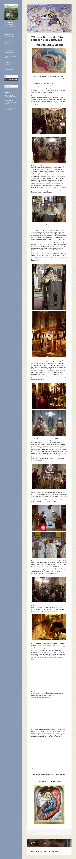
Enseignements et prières (9, 48)
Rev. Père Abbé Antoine (45, 832)
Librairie (6, 67)
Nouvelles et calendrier (9, 38)
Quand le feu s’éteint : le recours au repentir (9, 99)
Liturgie (54, 832)
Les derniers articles (8, 69)
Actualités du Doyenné (9, 36)
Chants (5, 43)
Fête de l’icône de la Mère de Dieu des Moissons (10, 109)
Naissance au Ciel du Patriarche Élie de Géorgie (10, 96)
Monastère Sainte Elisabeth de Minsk (10, 57)
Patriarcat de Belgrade (9, 50)
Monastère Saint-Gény (8, 23)
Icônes (5, 45)
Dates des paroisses (8, 41)
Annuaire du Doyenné (9, 34)
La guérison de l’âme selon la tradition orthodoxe (10, 103)
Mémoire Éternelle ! (8, 106)
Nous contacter (7, 64)
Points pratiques (7, 62)
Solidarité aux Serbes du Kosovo (9, 53)
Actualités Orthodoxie (9, 60)
